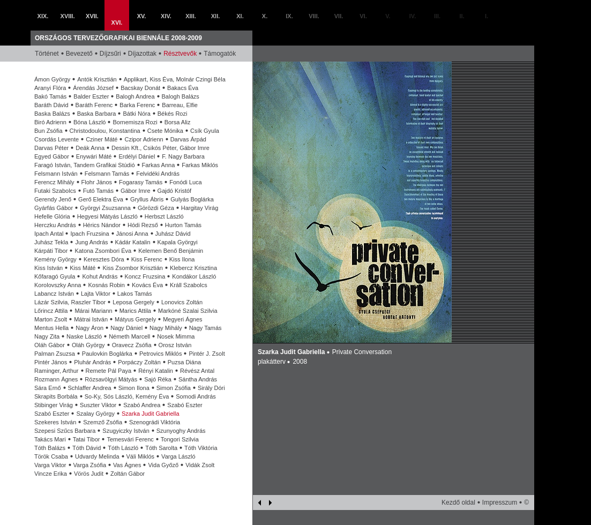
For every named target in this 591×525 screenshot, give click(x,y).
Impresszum (499, 502)
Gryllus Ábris (146, 199)
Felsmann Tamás (107, 173)
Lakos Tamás (134, 293)
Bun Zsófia (48, 131)
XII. (215, 16)
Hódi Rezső (143, 225)
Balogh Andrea (135, 96)
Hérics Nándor (102, 225)
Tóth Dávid (86, 448)
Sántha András (197, 379)
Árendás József (93, 88)
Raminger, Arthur (56, 371)
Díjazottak (142, 53)
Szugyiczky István (125, 431)
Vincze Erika (50, 473)
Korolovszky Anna (57, 285)
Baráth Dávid (51, 105)
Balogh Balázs (180, 96)
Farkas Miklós (200, 165)
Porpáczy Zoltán (139, 362)
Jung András (91, 242)
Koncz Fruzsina (145, 276)
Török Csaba (51, 456)
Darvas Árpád (188, 139)
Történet (47, 53)
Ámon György (52, 79)
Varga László (178, 456)
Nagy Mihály (165, 328)
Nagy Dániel (126, 328)
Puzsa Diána (184, 362)
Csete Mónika (165, 131)
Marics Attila (135, 311)
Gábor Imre (136, 191)
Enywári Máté (94, 156)
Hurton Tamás (183, 225)
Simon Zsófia (173, 388)
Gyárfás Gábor (53, 208)
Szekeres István (55, 422)
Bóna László (89, 122)
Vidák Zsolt (199, 465)
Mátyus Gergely (135, 319)
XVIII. (68, 16)
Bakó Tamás (50, 96)
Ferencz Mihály (54, 182)
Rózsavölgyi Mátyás (111, 379)
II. (461, 16)
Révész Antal (197, 371)
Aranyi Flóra (50, 88)
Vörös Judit (88, 473)
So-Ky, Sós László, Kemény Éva (127, 396)
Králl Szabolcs (188, 285)
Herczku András (55, 225)
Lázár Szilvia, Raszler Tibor (70, 302)
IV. (412, 16)
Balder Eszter (91, 96)
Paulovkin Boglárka (107, 353)
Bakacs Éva (182, 88)
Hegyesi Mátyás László (107, 216)
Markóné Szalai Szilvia (188, 311)
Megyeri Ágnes (182, 319)
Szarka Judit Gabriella (150, 413)
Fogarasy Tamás (140, 182)
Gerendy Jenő (52, 199)
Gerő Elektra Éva (100, 199)
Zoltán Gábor (127, 473)
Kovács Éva (147, 285)
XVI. (117, 22)
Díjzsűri (110, 53)
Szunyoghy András (181, 431)
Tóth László (123, 448)
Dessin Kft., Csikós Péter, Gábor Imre (160, 148)
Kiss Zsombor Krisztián (132, 268)
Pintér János (50, 362)
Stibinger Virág (53, 405)
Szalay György (95, 413)
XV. (141, 16)
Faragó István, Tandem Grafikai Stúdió (84, 165)
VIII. (314, 16)
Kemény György (55, 259)
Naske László (84, 336)
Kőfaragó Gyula (54, 276)
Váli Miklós (140, 456)
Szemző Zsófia (102, 422)
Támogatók (220, 53)
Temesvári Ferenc (130, 439)
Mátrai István (91, 319)
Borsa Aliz (177, 122)
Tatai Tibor (86, 439)
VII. (338, 16)
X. (264, 16)
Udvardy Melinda (97, 456)
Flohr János (96, 182)
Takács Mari (50, 439)
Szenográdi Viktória (154, 422)
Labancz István (54, 293)
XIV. (166, 16)
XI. (239, 16)
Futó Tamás (98, 191)
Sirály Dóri (211, 388)
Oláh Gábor (49, 345)
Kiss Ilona (182, 259)
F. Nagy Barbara (183, 156)
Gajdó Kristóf (175, 191)
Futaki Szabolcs (55, 191)
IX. (289, 16)
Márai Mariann (93, 311)
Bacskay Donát (140, 88)
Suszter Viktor (98, 405)
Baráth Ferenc (94, 105)
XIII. (190, 16)
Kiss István (48, 268)
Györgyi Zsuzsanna (105, 208)
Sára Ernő (47, 388)
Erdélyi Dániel (136, 156)
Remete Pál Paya (109, 371)
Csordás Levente (56, 139)
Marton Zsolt (50, 319)
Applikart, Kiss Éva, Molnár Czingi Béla (175, 79)
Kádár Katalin (133, 242)
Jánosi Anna (132, 233)
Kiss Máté (82, 268)
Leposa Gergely (133, 302)
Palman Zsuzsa (54, 353)
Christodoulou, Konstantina (105, 131)
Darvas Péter (51, 148)
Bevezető (79, 53)
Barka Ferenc (137, 105)
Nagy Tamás (205, 328)
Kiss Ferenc (146, 259)
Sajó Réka (157, 379)
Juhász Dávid (173, 233)
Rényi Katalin (155, 371)
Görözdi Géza (156, 208)
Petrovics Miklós (160, 353)
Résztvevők (180, 53)
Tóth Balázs (49, 448)
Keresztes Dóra (104, 259)
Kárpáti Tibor (51, 251)
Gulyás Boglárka (192, 199)
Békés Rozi (173, 113)
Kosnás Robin (106, 285)
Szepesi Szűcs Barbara (64, 431)
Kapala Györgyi (178, 242)
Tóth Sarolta (161, 448)
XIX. (43, 16)
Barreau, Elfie (180, 105)
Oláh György (88, 345)
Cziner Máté (101, 139)
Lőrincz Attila (51, 311)
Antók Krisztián (96, 79)
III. (437, 16)
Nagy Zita (46, 336)
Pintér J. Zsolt (207, 353)
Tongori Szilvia (180, 439)
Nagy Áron (89, 328)
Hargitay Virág (200, 208)
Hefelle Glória (52, 216)
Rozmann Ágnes (56, 379)
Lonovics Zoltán (182, 302)
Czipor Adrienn (143, 139)
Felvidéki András (157, 173)
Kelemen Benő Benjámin (170, 251)
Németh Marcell (129, 336)
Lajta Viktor (95, 293)
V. (387, 16)
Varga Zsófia (90, 465)
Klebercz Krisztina (193, 268)
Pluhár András (92, 362)
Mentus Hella (51, 328)
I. (486, 16)
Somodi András (196, 396)
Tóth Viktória (201, 448)
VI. (363, 16)
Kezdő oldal (458, 502)
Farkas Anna (158, 165)
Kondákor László (194, 276)
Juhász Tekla (51, 242)
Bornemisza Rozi (135, 122)
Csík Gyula (204, 131)
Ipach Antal (48, 233)
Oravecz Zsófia (132, 345)
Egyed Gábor (51, 156)
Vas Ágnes (127, 465)
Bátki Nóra (136, 113)
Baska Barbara (96, 113)
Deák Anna (90, 148)
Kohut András (99, 276)
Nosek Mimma (175, 336)
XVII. (92, 16)
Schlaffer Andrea (89, 388)
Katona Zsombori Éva (102, 251)
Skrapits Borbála (56, 396)
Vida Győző (163, 465)
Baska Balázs (52, 113)
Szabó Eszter (184, 405)
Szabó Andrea (141, 405)
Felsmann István (56, 173)
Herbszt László (164, 216)
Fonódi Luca (185, 182)
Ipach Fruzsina (89, 233)
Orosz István (175, 345)
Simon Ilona (133, 388)
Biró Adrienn (50, 122)
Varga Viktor (50, 465)
